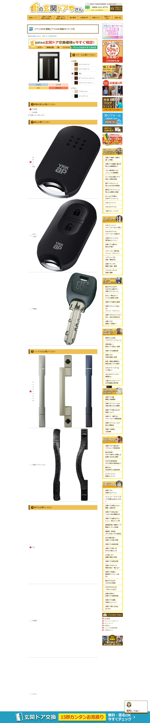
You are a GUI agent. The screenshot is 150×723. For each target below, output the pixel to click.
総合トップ (33, 17)
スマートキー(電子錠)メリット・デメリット (112, 252)
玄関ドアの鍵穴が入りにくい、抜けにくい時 (112, 520)
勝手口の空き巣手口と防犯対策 (112, 469)
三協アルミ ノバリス (112, 211)
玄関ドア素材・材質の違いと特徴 (112, 159)
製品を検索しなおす (35, 36)
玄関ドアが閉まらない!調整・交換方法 (112, 507)
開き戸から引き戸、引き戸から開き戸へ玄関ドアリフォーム (111, 289)
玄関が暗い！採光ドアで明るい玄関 (112, 345)
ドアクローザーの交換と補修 (111, 271)
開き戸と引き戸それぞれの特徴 (110, 582)
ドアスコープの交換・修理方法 (110, 258)
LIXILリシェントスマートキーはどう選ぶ (113, 226)
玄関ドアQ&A (107, 17)
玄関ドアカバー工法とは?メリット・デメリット (112, 308)
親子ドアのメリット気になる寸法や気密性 (112, 184)
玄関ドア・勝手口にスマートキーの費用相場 (113, 417)
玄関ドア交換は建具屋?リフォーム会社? (112, 574)
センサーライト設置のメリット (110, 475)
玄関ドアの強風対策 (111, 351)
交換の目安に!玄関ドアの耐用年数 (111, 595)
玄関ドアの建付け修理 (112, 302)
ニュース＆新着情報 (110, 628)
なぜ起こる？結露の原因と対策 (111, 556)
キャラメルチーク (81, 64)
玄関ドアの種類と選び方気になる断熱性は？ (113, 165)
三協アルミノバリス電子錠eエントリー (111, 239)
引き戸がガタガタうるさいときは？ (111, 588)
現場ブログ (96, 17)
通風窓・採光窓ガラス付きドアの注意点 (113, 532)
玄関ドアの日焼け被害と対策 (111, 356)
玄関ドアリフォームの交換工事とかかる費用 (112, 405)
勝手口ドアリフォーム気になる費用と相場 (112, 191)
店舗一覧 (118, 17)
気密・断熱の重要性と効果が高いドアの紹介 (112, 362)
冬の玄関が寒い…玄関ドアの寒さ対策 (111, 539)
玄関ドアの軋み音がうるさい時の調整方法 (112, 513)
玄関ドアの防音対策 (111, 544)
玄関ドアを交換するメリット (111, 491)
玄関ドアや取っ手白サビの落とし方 (111, 549)
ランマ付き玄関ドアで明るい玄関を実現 (112, 178)
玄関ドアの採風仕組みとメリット (111, 601)
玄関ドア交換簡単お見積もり (46, 17)
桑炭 (77, 73)
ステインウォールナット (83, 82)
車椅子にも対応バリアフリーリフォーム (113, 339)
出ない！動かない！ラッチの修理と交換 (111, 297)
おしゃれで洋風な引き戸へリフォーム (111, 197)
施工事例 (73, 17)
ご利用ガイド (108, 630)
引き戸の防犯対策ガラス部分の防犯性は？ (113, 462)
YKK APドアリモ (110, 207)
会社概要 (107, 618)
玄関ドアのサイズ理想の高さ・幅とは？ (112, 567)
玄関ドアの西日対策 (111, 561)
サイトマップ (108, 623)
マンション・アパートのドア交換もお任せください (113, 499)
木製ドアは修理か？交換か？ (111, 322)
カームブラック (80, 96)
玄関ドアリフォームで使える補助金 (112, 424)
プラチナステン (80, 91)
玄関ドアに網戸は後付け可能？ (111, 246)
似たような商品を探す (50, 36)
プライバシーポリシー (111, 621)
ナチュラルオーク (81, 69)
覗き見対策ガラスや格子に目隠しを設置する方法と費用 (113, 454)
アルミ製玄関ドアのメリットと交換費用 (111, 172)
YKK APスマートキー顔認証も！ (112, 375)
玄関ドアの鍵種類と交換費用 (110, 398)
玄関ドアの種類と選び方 (60, 17)
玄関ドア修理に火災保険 (110, 430)
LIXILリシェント (110, 202)
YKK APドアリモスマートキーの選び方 (112, 233)
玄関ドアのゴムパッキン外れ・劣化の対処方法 (113, 316)
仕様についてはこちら (37, 115)
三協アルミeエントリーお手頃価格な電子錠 (112, 382)
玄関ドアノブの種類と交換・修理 (111, 265)
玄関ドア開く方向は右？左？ (111, 608)
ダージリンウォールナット (83, 78)
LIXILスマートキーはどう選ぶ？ (112, 369)
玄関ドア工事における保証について (112, 411)
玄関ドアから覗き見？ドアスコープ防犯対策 (112, 447)
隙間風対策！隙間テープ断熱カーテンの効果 (113, 526)
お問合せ (107, 625)
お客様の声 (84, 17)
